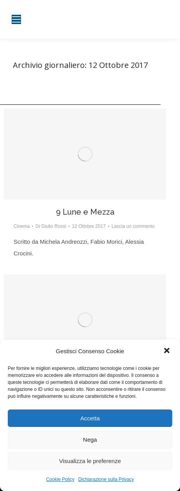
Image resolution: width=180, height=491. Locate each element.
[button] (167, 351)
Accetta (90, 418)
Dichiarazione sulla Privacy (106, 479)
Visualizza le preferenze (90, 461)
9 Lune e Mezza (85, 212)
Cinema (22, 226)
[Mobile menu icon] (16, 19)
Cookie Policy (60, 479)
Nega (90, 439)
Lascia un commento (133, 226)
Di (50, 226)
